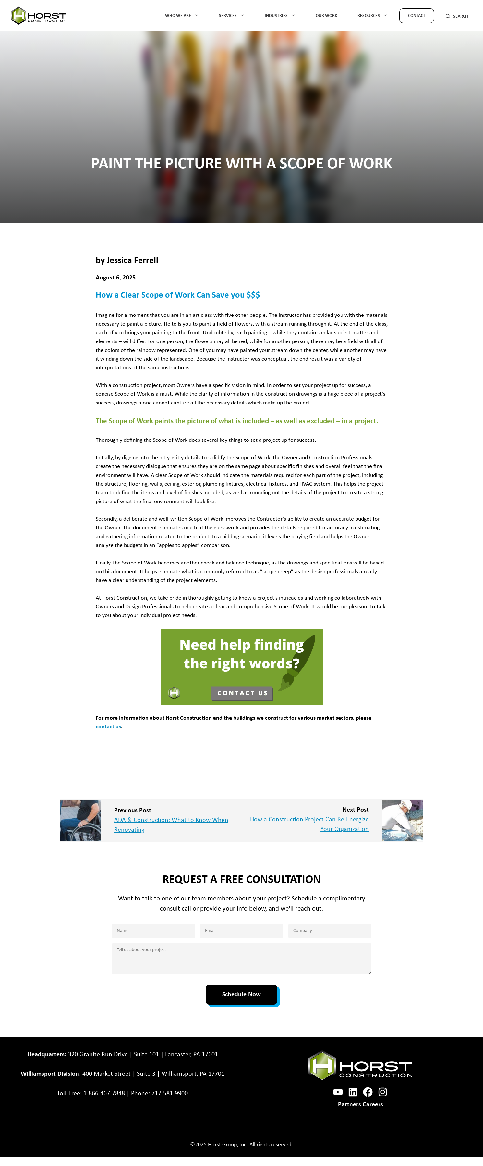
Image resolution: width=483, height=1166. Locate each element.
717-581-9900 (169, 1093)
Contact (416, 15)
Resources (376, 16)
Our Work (326, 15)
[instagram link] (353, 1092)
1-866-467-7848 (104, 1093)
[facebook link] (338, 1092)
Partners (349, 1104)
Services (236, 16)
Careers (373, 1104)
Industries (284, 16)
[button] (457, 15)
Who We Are (186, 16)
